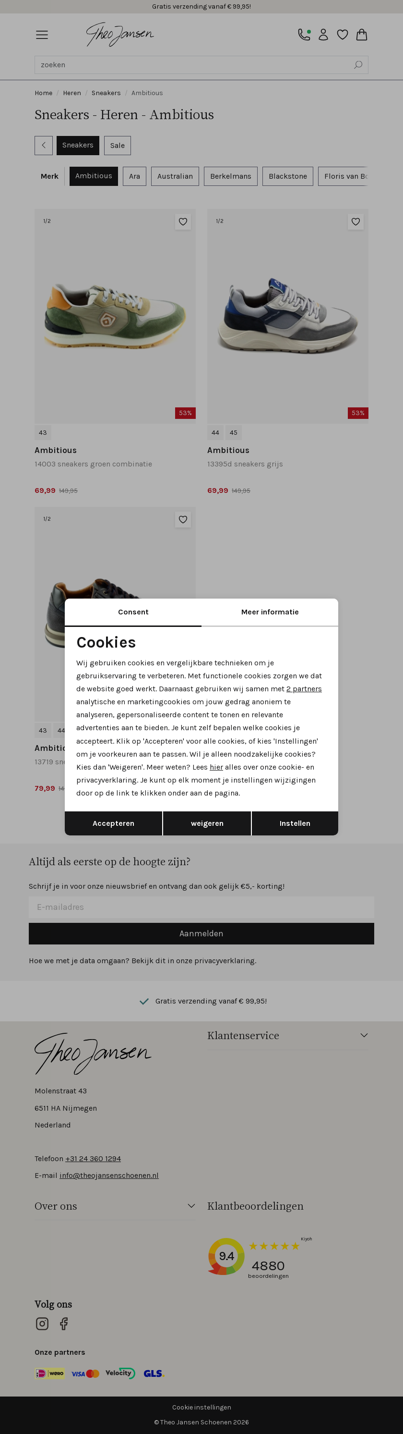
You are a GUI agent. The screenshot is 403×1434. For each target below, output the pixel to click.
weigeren (207, 823)
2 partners (304, 688)
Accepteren (113, 823)
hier (216, 767)
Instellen (295, 823)
